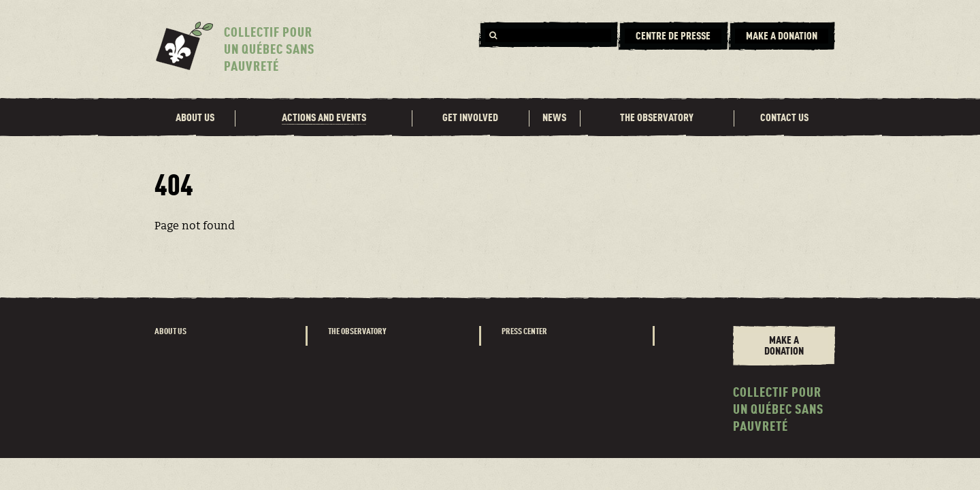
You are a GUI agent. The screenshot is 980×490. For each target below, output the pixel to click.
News (554, 118)
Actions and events (324, 118)
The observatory (656, 118)
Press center (524, 331)
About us (195, 118)
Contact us (784, 118)
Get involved (470, 118)
